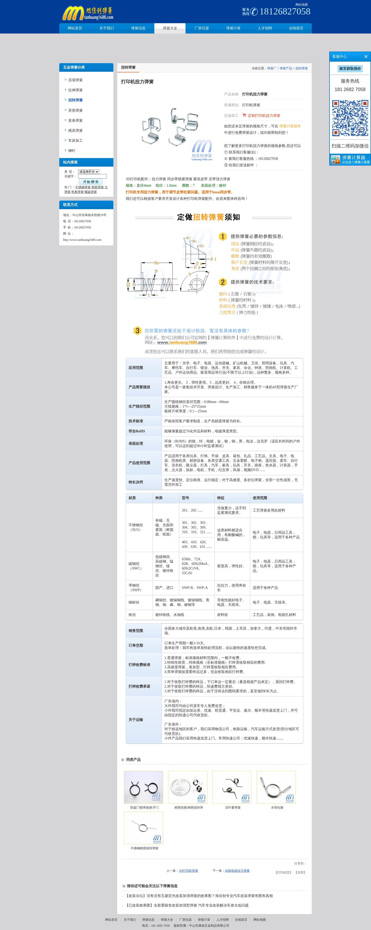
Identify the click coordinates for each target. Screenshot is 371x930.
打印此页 (283, 872)
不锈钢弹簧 (83, 187)
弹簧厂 (271, 68)
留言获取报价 (350, 69)
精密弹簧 (97, 187)
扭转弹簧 (302, 68)
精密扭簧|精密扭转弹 (188, 807)
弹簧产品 (286, 68)
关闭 (300, 872)
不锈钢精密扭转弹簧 (144, 848)
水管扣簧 (277, 807)
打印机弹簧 (251, 105)
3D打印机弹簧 (188, 871)
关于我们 (130, 919)
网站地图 (302, 4)
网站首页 (111, 919)
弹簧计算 (204, 919)
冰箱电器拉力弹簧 (237, 871)
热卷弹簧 (77, 192)
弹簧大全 (167, 919)
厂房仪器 (185, 919)
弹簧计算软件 (290, 126)
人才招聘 (222, 919)
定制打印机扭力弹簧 (264, 116)
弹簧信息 (148, 919)
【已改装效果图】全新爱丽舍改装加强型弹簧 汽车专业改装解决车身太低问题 (187, 905)
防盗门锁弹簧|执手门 (144, 807)
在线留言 (241, 919)
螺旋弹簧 (91, 192)
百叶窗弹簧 (233, 807)
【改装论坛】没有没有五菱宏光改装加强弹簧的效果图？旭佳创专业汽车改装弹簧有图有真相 (199, 896)
